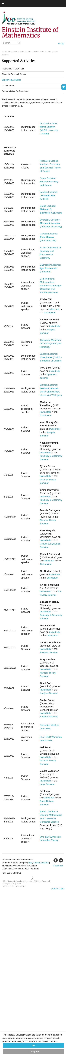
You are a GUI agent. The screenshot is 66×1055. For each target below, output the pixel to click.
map (30, 863)
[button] (63, 87)
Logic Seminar (47, 784)
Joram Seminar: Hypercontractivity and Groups (49, 181)
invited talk (53, 309)
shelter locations (41, 863)
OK (33, 1045)
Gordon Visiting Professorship (15, 91)
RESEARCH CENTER (18, 52)
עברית (61, 43)
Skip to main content (10, 8)
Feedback (58, 866)
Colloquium (49, 312)
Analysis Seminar (49, 652)
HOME (4, 52)
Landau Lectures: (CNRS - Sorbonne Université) (51, 357)
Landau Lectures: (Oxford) (49, 195)
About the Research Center (14, 74)
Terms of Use (8, 886)
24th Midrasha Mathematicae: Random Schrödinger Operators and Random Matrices (51, 285)
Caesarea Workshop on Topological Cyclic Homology (50, 343)
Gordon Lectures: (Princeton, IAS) (49, 237)
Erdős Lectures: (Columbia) (51, 209)
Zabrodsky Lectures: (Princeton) (50, 268)
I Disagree (33, 1051)
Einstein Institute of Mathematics (30, 32)
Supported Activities (11, 80)
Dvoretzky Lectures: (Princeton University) (51, 223)
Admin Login (57, 888)
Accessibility (20, 886)
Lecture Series (8, 85)
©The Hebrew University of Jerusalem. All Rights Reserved (26, 881)
